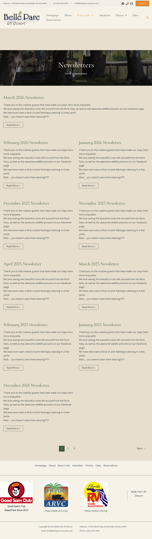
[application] (88, 14)
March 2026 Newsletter (23, 97)
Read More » (13, 125)
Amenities (77, 465)
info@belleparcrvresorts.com (87, 3)
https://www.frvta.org (95, 510)
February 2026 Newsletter (25, 142)
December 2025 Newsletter (26, 203)
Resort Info (64, 465)
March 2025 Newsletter (99, 264)
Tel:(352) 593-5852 (60, 3)
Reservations (110, 465)
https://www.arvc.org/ (56, 510)
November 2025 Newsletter (102, 203)
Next (141, 448)
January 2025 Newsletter (100, 324)
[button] (142, 3)
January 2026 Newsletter (100, 142)
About (52, 465)
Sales (98, 465)
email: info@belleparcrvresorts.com (56, 530)
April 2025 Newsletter (22, 264)
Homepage (41, 465)
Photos (89, 465)
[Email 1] (131, 3)
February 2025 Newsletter (25, 324)
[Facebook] (123, 3)
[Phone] (127, 3)
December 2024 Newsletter (26, 385)
